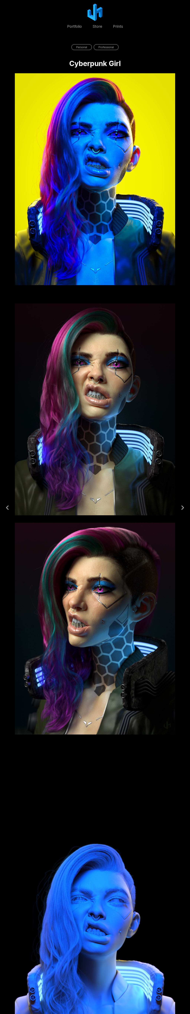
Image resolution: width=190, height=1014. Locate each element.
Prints (118, 26)
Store (97, 26)
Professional (106, 47)
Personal (81, 47)
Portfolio (74, 26)
